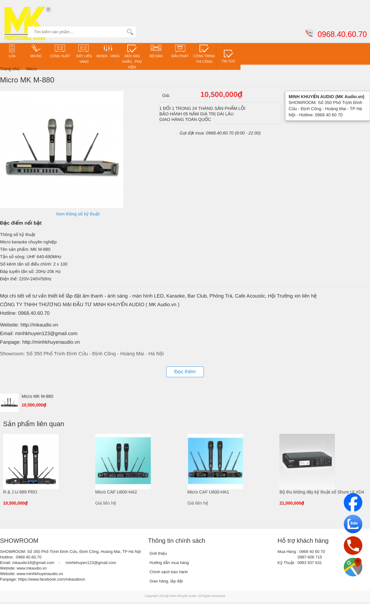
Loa (12, 51)
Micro (36, 51)
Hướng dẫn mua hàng (169, 562)
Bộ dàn (156, 51)
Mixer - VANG (108, 51)
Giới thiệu (158, 553)
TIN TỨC (229, 56)
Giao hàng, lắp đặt (166, 581)
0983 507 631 (310, 562)
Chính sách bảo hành (169, 572)
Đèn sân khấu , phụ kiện (132, 56)
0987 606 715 (310, 557)
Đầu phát (180, 51)
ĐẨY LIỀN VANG (84, 53)
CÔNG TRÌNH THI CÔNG (204, 53)
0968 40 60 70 (312, 551)
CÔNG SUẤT (60, 51)
